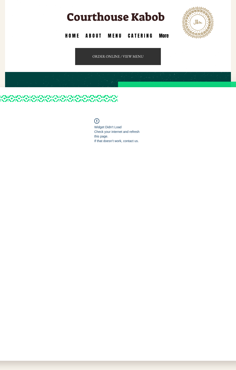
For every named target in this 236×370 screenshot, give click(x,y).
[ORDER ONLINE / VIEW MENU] (118, 56)
